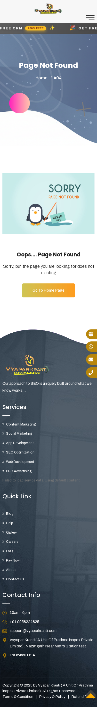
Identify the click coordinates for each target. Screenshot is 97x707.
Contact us (15, 579)
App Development (20, 443)
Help (9, 523)
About (11, 570)
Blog (10, 513)
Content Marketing (21, 424)
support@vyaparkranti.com (33, 631)
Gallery (11, 532)
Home (41, 78)
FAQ (9, 551)
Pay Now (13, 560)
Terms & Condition (17, 697)
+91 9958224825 (24, 622)
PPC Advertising (19, 471)
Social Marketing (19, 433)
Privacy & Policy (52, 697)
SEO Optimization (20, 452)
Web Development (20, 462)
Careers (12, 541)
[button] (48, 28)
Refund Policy (83, 697)
